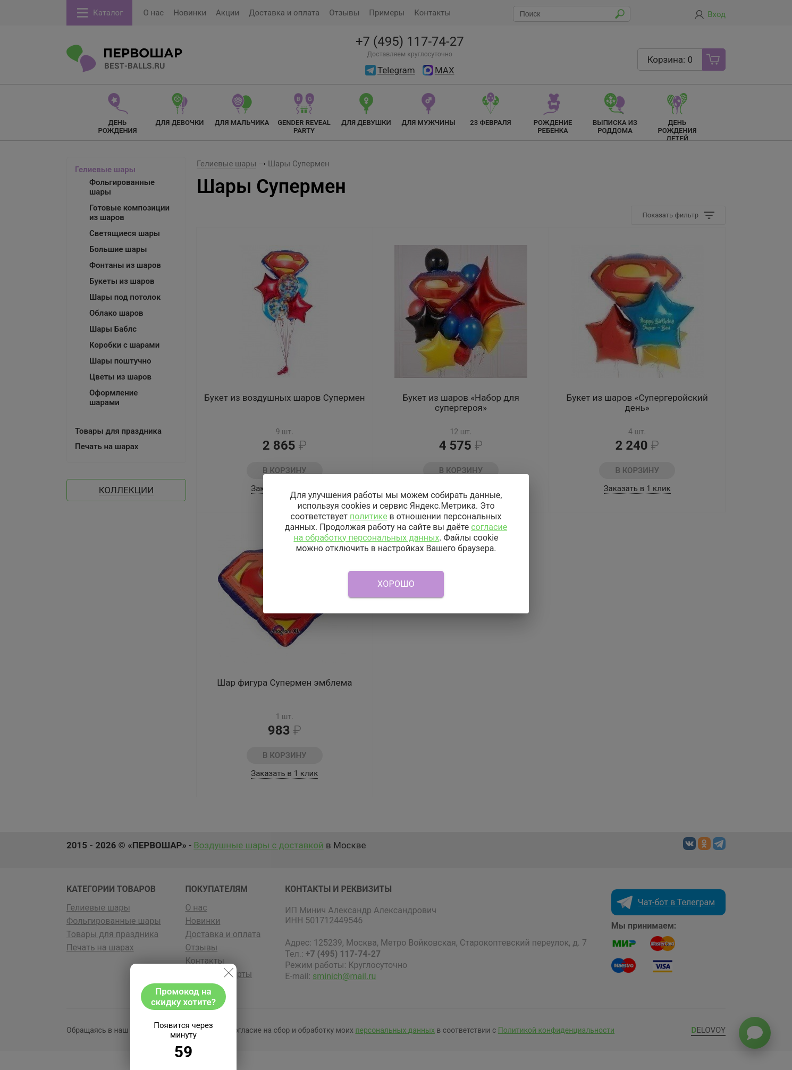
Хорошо (396, 584)
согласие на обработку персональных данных (400, 532)
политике (368, 516)
